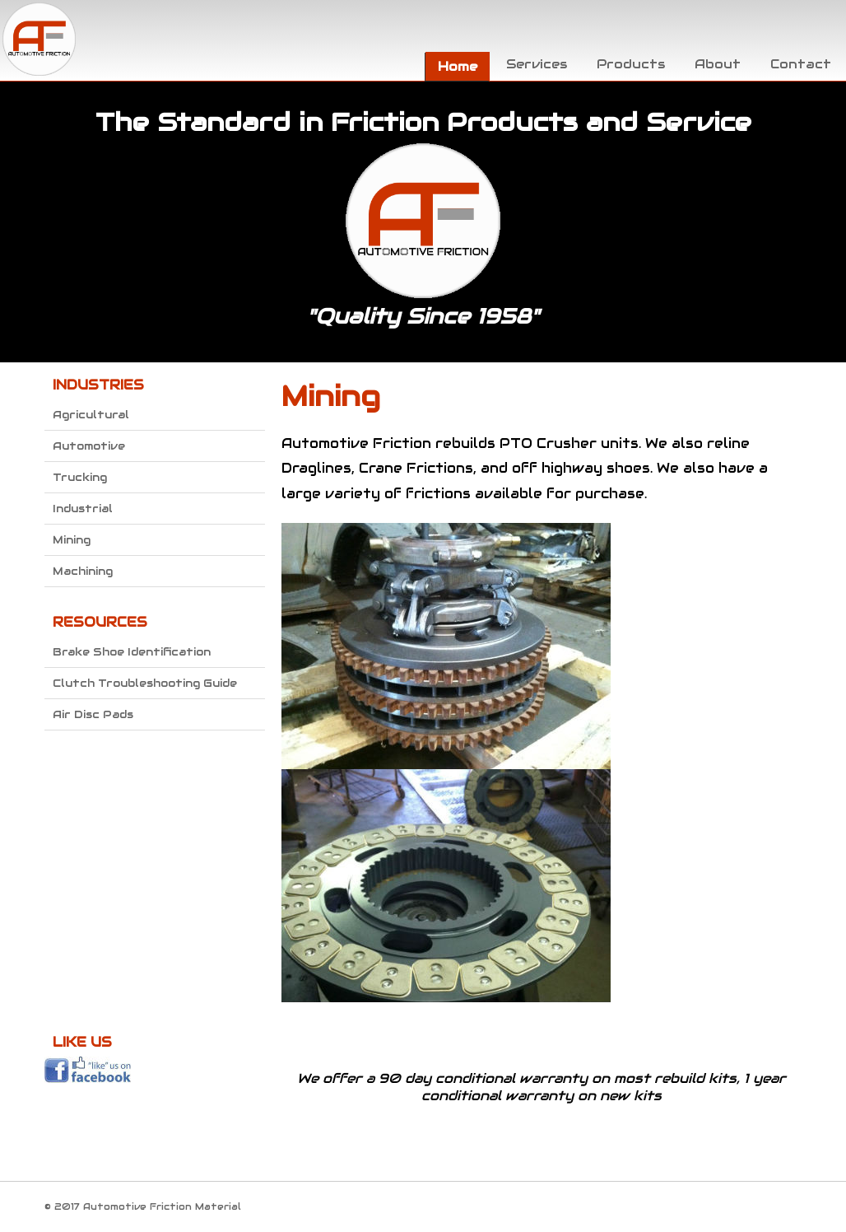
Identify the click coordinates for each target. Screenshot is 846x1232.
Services (536, 64)
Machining (83, 571)
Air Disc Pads (93, 714)
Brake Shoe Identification (132, 652)
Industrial (83, 509)
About (718, 64)
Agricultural (91, 415)
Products (631, 64)
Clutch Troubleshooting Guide (145, 683)
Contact (800, 64)
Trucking (80, 477)
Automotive (89, 446)
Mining (72, 540)
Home (457, 66)
